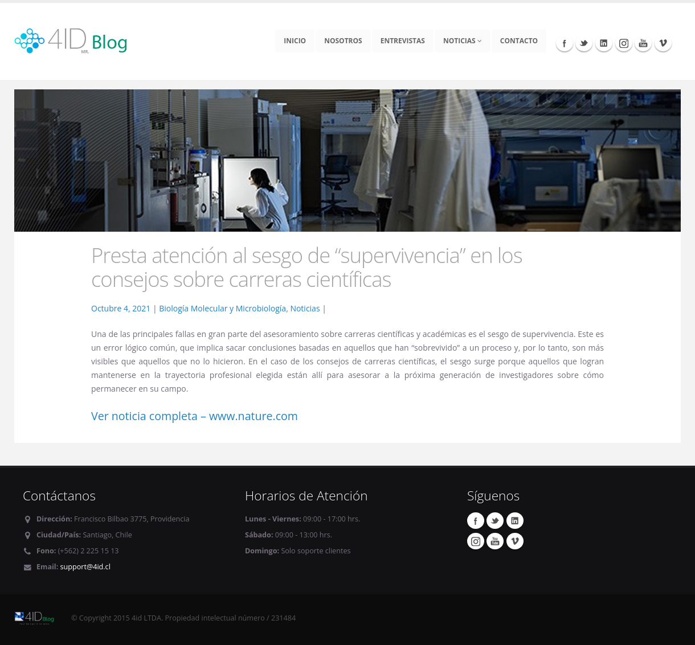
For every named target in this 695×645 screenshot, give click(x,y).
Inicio (295, 41)
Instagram (623, 42)
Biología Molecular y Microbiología (222, 308)
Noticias (462, 41)
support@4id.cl (85, 567)
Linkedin (603, 42)
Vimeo (663, 42)
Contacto (519, 41)
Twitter (583, 42)
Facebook (564, 42)
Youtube (643, 42)
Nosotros (343, 41)
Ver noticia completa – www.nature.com (194, 416)
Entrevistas (403, 41)
